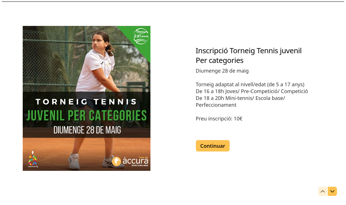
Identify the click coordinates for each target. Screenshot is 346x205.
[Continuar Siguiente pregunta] (213, 145)
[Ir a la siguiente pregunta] (332, 191)
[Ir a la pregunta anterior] (322, 191)
